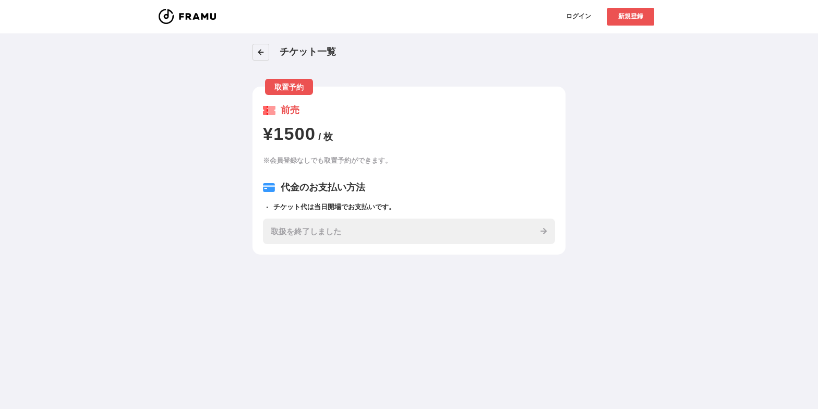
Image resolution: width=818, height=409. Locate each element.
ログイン (578, 16)
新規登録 (630, 16)
